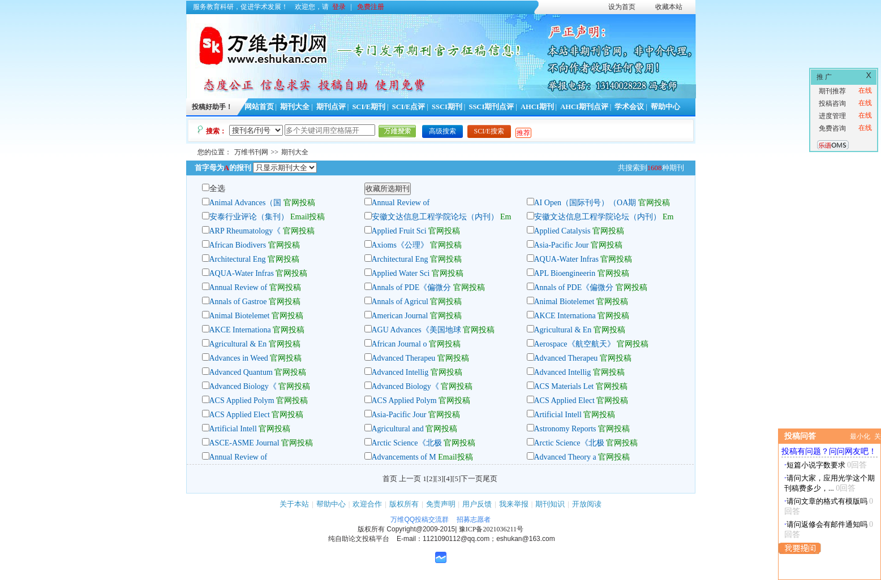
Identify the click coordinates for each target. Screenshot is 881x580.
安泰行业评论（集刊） (249, 217)
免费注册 (370, 7)
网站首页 (259, 107)
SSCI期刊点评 (491, 107)
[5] (456, 478)
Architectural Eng (237, 259)
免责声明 (440, 504)
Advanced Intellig (400, 372)
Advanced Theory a (565, 457)
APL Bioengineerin (565, 273)
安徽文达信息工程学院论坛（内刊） (435, 217)
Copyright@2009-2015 (420, 529)
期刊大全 (295, 107)
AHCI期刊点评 (584, 107)
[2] (431, 478)
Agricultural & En (563, 330)
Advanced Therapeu (404, 358)
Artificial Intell (558, 414)
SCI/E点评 (409, 107)
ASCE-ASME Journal (244, 443)
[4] (448, 478)
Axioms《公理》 (400, 245)
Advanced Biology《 (243, 386)
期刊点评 (331, 107)
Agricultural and (399, 429)
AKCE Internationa (565, 315)
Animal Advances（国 (245, 202)
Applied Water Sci (401, 273)
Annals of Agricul (400, 301)
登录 (339, 7)
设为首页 (621, 7)
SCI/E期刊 (368, 107)
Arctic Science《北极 (407, 443)
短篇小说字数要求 (816, 465)
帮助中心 (665, 107)
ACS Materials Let (564, 386)
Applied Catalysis (562, 231)
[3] (439, 478)
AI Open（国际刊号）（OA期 (585, 202)
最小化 (860, 436)
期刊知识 (550, 504)
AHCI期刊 (537, 107)
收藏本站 (668, 7)
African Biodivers (238, 245)
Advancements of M (404, 457)
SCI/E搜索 (489, 131)
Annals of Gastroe (238, 301)
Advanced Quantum (242, 372)
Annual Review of (401, 202)
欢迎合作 (367, 504)
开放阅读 (586, 504)
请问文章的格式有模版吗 (827, 501)
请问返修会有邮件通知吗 (827, 524)
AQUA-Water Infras (566, 259)
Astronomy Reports (565, 429)
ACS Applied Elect (564, 400)
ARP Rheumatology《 (245, 231)
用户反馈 (477, 504)
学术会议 (629, 107)
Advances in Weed (239, 358)
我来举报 (513, 504)
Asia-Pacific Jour (561, 245)
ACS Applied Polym (241, 400)
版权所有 (404, 504)
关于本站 (294, 504)
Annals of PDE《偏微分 (412, 287)
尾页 (490, 478)
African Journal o (399, 344)
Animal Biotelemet (564, 301)
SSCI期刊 (447, 107)
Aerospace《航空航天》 (574, 344)
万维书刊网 (251, 152)
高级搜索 (442, 131)
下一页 (472, 478)
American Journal (401, 315)
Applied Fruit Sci (399, 231)
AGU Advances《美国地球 (416, 330)
